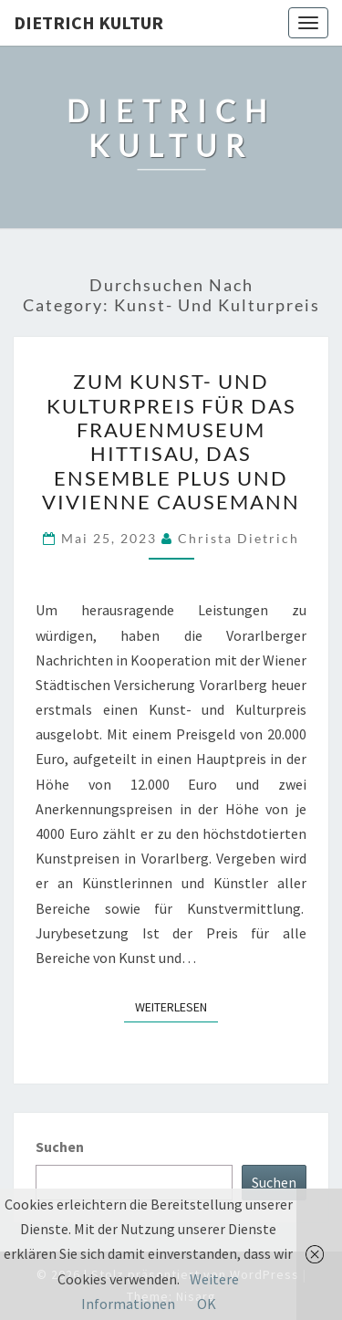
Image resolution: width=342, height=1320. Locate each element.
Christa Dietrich (238, 538)
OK (206, 1303)
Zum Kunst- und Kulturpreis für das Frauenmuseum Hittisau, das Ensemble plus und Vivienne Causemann (171, 441)
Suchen (60, 1146)
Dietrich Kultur (88, 22)
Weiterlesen (176, 1006)
